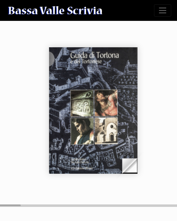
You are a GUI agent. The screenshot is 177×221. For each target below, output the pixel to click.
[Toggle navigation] (162, 10)
